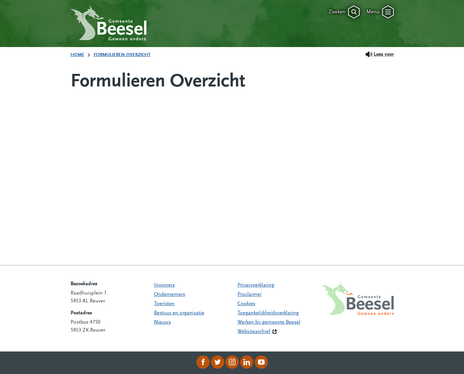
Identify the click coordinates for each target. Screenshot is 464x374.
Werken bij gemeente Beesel (268, 322)
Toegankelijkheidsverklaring (268, 313)
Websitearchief (253, 331)
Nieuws (162, 322)
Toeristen (164, 303)
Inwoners (164, 285)
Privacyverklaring (255, 285)
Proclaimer (249, 294)
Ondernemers (169, 294)
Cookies (246, 303)
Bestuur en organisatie (179, 313)
